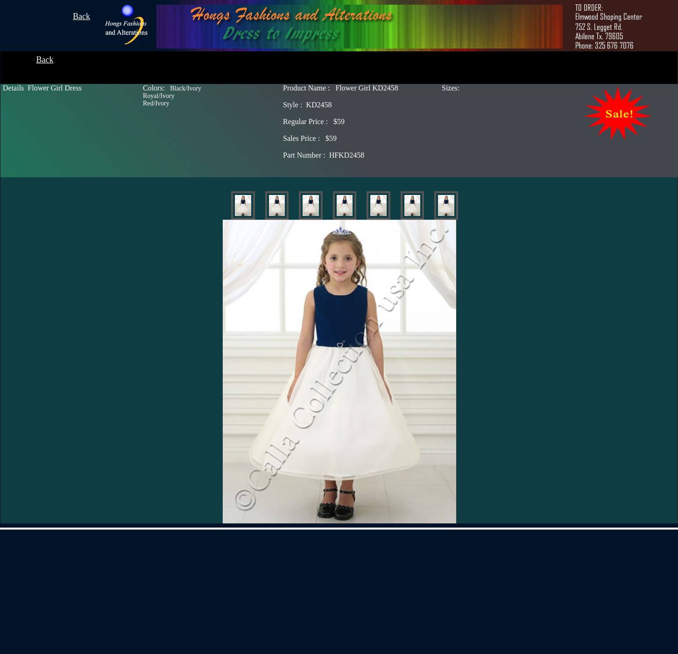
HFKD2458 (323, 155)
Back (81, 16)
